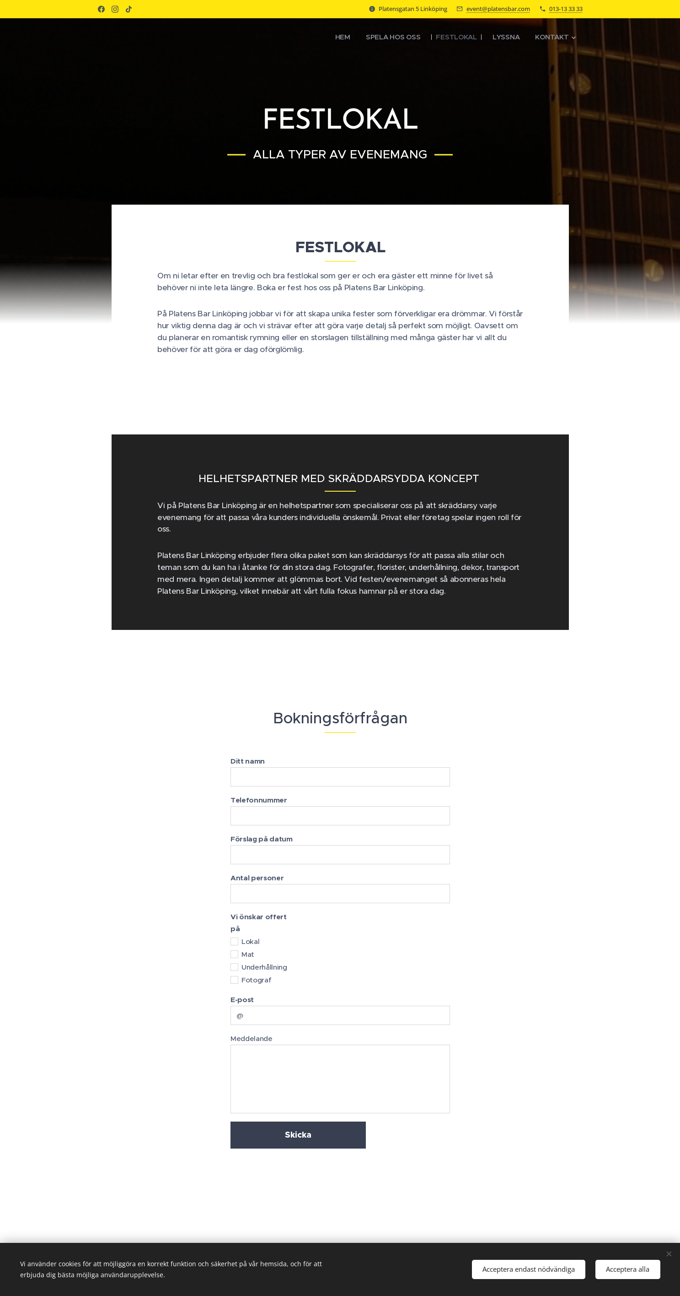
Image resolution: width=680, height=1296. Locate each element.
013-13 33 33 (566, 9)
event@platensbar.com (498, 9)
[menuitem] (338, 37)
